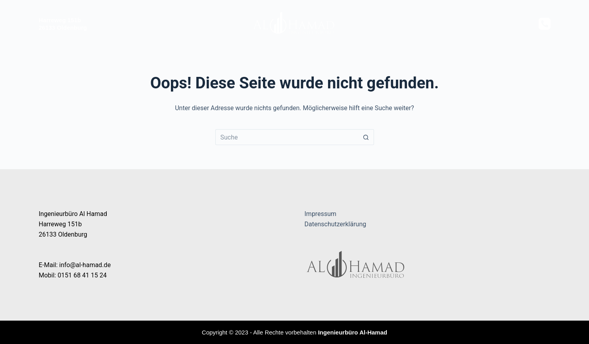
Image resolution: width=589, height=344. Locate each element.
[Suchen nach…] (286, 137)
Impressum (321, 214)
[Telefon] (545, 24)
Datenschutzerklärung (335, 224)
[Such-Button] (366, 137)
